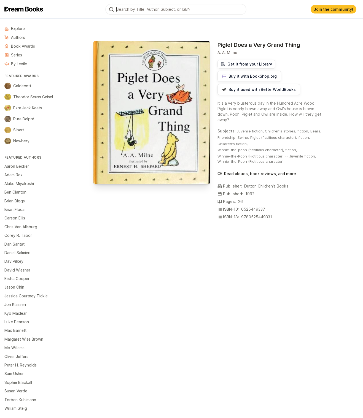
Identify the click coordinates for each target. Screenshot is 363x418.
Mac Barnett (15, 330)
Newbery (16, 141)
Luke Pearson (16, 321)
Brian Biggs (14, 201)
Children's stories (280, 131)
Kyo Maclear (15, 313)
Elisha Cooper (16, 278)
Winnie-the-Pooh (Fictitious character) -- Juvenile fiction (266, 156)
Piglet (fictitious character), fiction (279, 137)
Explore (14, 28)
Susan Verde (15, 391)
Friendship (226, 137)
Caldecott (17, 86)
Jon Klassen (15, 304)
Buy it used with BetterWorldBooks (259, 89)
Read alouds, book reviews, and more (256, 173)
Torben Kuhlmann (20, 399)
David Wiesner (17, 270)
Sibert (14, 130)
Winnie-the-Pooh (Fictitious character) (250, 161)
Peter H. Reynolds (20, 365)
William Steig (15, 408)
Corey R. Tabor (18, 235)
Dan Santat (14, 244)
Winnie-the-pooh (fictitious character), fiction (256, 150)
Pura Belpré (19, 119)
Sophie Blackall (18, 382)
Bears (315, 131)
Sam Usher (14, 373)
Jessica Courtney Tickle (26, 296)
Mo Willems (14, 347)
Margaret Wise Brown (23, 339)
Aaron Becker (16, 166)
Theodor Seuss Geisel (28, 97)
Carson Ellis (14, 218)
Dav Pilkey (13, 261)
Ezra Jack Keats (23, 108)
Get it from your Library (246, 64)
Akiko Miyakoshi (19, 183)
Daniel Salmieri (17, 252)
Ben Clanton (15, 192)
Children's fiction (232, 144)
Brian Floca (14, 209)
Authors (14, 37)
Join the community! (333, 9)
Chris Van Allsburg (20, 226)
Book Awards (19, 46)
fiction (302, 131)
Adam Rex (13, 174)
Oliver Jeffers (16, 356)
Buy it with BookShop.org (249, 76)
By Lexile (15, 63)
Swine (243, 137)
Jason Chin (14, 287)
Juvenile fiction (250, 131)
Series (13, 55)
